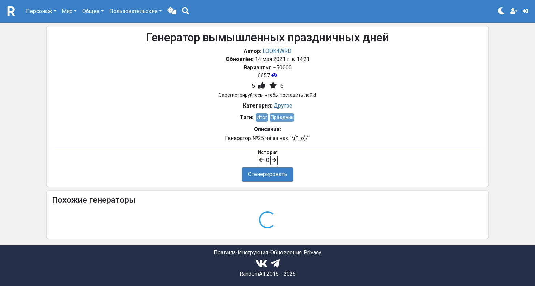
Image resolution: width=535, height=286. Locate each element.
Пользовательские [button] (133, 11)
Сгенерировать (267, 174)
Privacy (312, 252)
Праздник (282, 117)
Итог (262, 117)
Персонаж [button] (39, 11)
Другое (283, 105)
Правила (225, 252)
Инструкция (253, 252)
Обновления (286, 252)
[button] (171, 11)
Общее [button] (91, 11)
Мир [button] (67, 11)
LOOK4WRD (277, 51)
